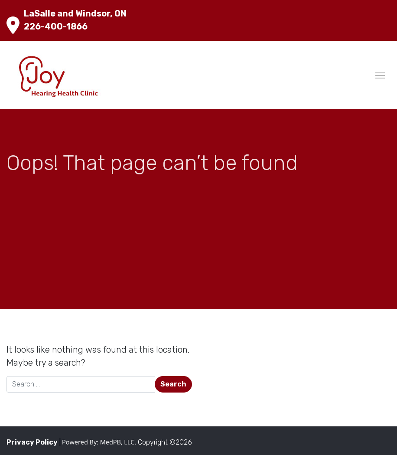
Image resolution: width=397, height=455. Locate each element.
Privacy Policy (32, 442)
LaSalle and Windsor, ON (75, 13)
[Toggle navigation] (380, 74)
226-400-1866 (56, 26)
